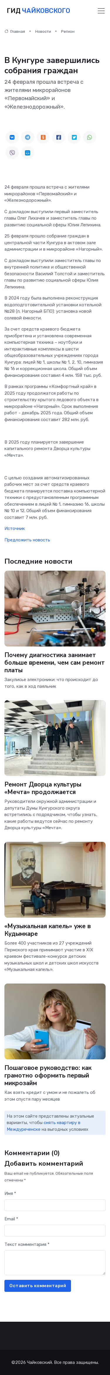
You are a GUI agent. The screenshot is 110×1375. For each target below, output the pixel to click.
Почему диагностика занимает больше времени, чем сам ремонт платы (54, 662)
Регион (68, 31)
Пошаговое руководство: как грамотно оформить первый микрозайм (48, 1075)
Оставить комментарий (37, 1285)
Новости (43, 31)
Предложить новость (27, 540)
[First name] (55, 1205)
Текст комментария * (27, 1244)
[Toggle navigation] (101, 10)
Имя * (10, 1193)
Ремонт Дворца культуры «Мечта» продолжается (43, 788)
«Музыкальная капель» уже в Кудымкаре (48, 930)
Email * (11, 1219)
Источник (14, 528)
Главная (14, 31)
